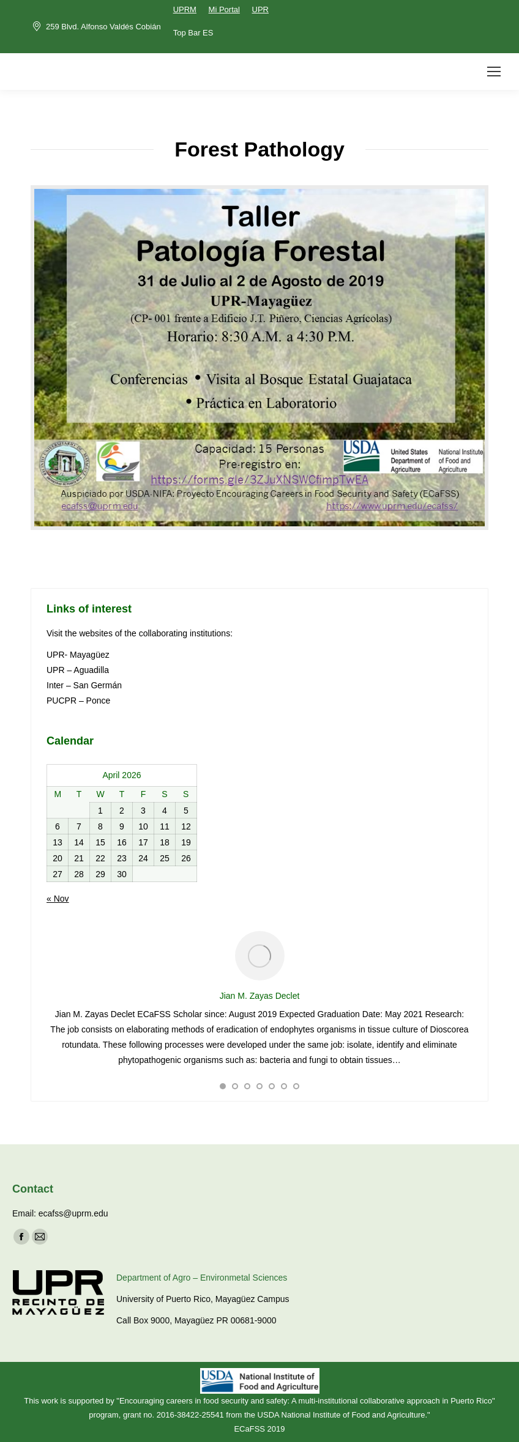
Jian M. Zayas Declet (260, 996)
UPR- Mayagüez (79, 655)
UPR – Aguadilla (78, 670)
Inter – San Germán (84, 685)
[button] (223, 1086)
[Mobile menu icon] (493, 71)
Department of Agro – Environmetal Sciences (201, 1277)
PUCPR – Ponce (78, 700)
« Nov (58, 898)
